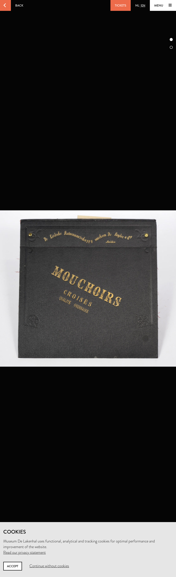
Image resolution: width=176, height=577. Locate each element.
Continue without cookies (49, 566)
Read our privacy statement (24, 552)
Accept (12, 566)
